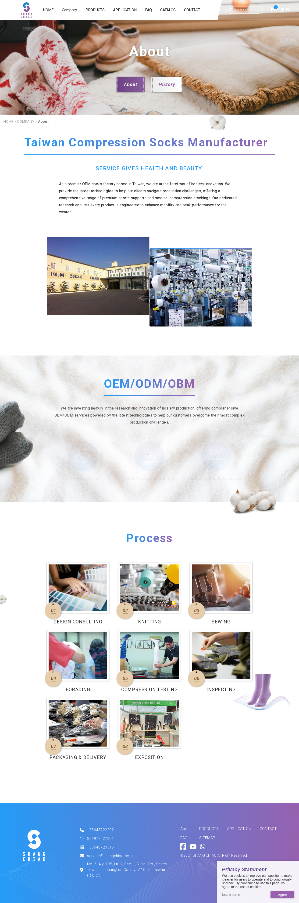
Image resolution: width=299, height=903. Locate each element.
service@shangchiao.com (110, 856)
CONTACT (192, 10)
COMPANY (25, 122)
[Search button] (231, 10)
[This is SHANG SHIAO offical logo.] (34, 845)
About (130, 84)
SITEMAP (207, 838)
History (167, 84)
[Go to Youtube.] (192, 847)
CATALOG (168, 10)
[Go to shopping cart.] (272, 10)
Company (69, 10)
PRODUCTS (95, 10)
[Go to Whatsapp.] (203, 847)
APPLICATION (125, 10)
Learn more (231, 894)
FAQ (148, 10)
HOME (48, 10)
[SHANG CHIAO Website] (26, 10)
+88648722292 (100, 830)
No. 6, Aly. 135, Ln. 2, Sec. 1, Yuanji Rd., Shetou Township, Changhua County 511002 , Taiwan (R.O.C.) (127, 870)
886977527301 (100, 838)
